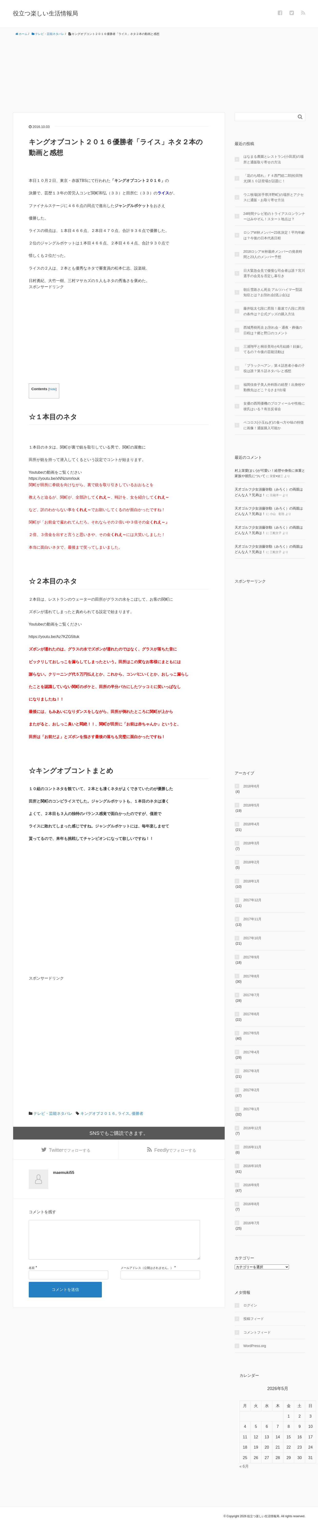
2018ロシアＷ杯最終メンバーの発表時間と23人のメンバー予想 (272, 254)
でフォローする (70, 1150)
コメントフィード (257, 1332)
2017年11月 (252, 919)
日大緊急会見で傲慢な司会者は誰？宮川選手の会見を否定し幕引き (274, 273)
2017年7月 (251, 995)
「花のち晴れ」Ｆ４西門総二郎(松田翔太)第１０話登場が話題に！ (273, 178)
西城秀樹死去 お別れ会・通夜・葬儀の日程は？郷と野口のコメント (272, 330)
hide (52, 389)
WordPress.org (254, 1346)
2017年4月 (251, 1052)
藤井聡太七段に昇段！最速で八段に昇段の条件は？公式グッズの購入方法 (274, 311)
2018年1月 (251, 881)
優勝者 (137, 1113)
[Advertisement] (159, 74)
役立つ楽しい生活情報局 (45, 13)
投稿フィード (253, 1319)
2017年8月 (251, 976)
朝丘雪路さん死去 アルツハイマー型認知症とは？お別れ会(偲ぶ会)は (272, 292)
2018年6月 (251, 786)
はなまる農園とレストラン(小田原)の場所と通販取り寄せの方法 (273, 159)
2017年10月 (252, 938)
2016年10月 (252, 1166)
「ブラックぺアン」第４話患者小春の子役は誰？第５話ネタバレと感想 (274, 368)
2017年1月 (251, 1109)
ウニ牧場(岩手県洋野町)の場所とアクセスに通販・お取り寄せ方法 (273, 197)
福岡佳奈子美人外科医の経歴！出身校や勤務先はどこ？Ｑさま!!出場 (274, 387)
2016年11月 (252, 1147)
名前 (32, 1277)
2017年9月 (251, 957)
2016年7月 (251, 1223)
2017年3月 (251, 1071)
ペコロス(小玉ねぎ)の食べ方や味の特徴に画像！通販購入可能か (273, 425)
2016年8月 (251, 1204)
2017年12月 (252, 900)
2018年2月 (251, 862)
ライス (123, 1113)
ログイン (250, 1305)
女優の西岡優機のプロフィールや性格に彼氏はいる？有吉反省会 (274, 406)
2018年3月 (251, 843)
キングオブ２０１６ (98, 1113)
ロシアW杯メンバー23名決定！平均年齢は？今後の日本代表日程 (274, 235)
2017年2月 (251, 1090)
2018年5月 (251, 805)
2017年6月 (251, 1014)
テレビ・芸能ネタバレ (52, 1113)
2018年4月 (251, 824)
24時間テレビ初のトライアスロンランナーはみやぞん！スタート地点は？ (274, 216)
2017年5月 (251, 1033)
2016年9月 (251, 1185)
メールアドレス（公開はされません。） (147, 1277)
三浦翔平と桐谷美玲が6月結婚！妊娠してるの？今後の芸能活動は (273, 349)
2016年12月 (252, 1128)
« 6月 (244, 1466)
